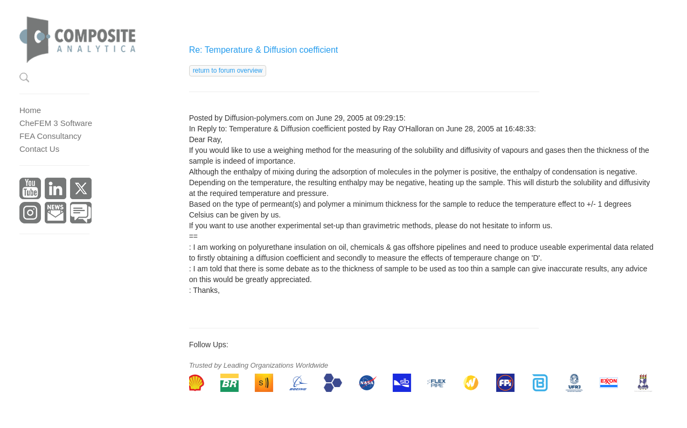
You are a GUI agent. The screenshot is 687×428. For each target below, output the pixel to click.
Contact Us (39, 148)
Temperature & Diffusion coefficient (287, 128)
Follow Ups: (208, 344)
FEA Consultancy (50, 136)
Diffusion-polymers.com (264, 118)
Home (30, 110)
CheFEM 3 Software (55, 123)
